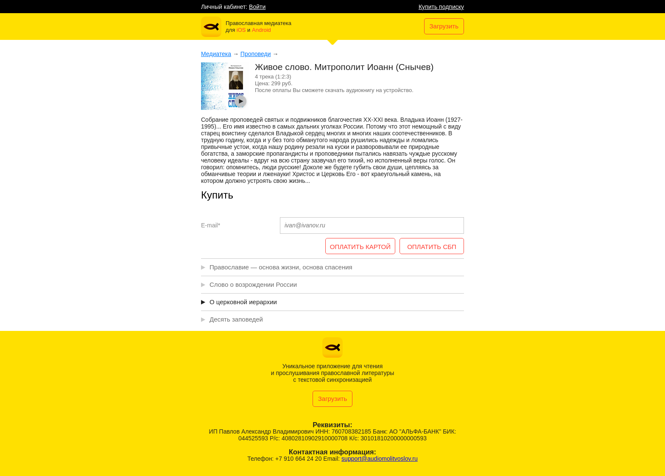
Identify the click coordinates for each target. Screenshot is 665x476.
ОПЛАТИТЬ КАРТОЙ (360, 246)
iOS (241, 30)
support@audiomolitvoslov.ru (379, 458)
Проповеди (255, 53)
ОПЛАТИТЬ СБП (431, 246)
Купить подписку (441, 6)
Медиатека (216, 53)
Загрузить (444, 26)
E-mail (210, 225)
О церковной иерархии (243, 301)
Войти (257, 6)
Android (261, 30)
